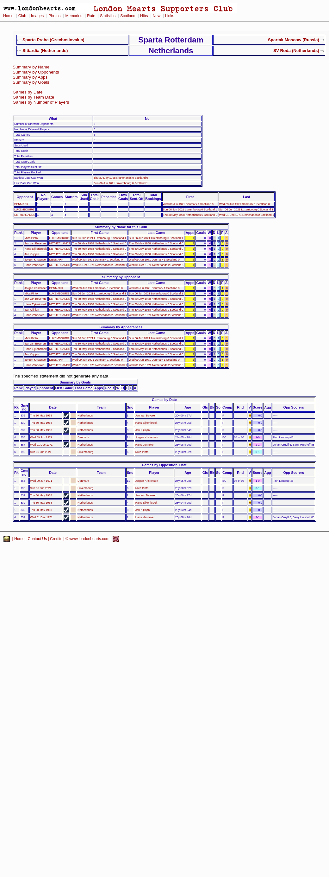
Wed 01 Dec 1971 (41, 444)
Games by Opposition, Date (164, 465)
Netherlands (85, 415)
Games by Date (27, 92)
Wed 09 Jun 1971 (41, 437)
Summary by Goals (31, 82)
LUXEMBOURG (24, 209)
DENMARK (21, 204)
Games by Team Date (33, 97)
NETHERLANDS (24, 214)
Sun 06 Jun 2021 (40, 452)
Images (37, 16)
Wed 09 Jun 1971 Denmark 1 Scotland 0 (188, 204)
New (156, 16)
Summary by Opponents (36, 72)
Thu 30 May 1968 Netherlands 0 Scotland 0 (121, 177)
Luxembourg (85, 452)
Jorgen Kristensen (36, 259)
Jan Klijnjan (32, 254)
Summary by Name (31, 67)
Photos (54, 16)
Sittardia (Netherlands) (45, 50)
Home (8, 16)
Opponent (24, 197)
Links (169, 16)
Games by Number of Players (41, 102)
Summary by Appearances (120, 327)
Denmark (83, 437)
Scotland (127, 16)
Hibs (144, 16)
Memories (73, 16)
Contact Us (37, 539)
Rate (91, 16)
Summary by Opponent (121, 277)
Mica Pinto (31, 238)
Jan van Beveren (35, 243)
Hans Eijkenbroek (36, 248)
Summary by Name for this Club (121, 227)
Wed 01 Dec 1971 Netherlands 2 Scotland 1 (246, 214)
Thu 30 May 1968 (41, 415)
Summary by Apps (30, 77)
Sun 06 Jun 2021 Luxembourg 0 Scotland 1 (121, 183)
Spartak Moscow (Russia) (293, 39)
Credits (56, 539)
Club (22, 16)
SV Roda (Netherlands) (296, 50)
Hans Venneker (34, 265)
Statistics (107, 16)
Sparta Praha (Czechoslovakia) (53, 39)
